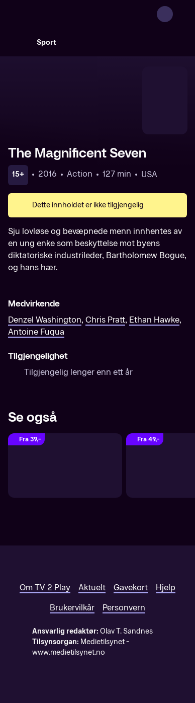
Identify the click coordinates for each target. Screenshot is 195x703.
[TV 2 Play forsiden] (83, 14)
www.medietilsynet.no (68, 652)
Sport (46, 42)
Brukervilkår (72, 607)
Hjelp (165, 587)
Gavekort (131, 587)
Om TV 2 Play (45, 587)
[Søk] (18, 42)
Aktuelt (92, 587)
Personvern (124, 607)
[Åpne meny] (181, 14)
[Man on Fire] (65, 465)
